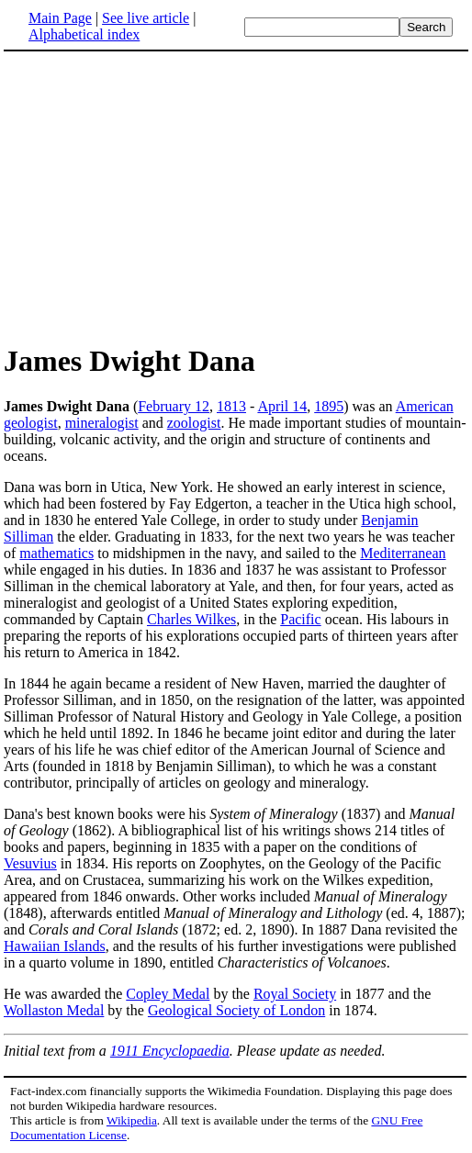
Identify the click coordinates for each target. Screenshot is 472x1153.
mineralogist (102, 423)
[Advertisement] (158, 196)
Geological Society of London (236, 1010)
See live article (145, 18)
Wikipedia (132, 1120)
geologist (31, 423)
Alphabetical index (84, 34)
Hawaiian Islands (55, 946)
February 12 (173, 406)
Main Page (60, 18)
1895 (328, 406)
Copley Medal (167, 994)
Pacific (300, 619)
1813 (231, 406)
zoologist (194, 423)
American (425, 406)
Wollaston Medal (54, 1010)
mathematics (56, 553)
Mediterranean (402, 553)
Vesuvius (30, 863)
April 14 (282, 406)
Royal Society (294, 994)
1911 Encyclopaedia (170, 1050)
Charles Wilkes (191, 619)
